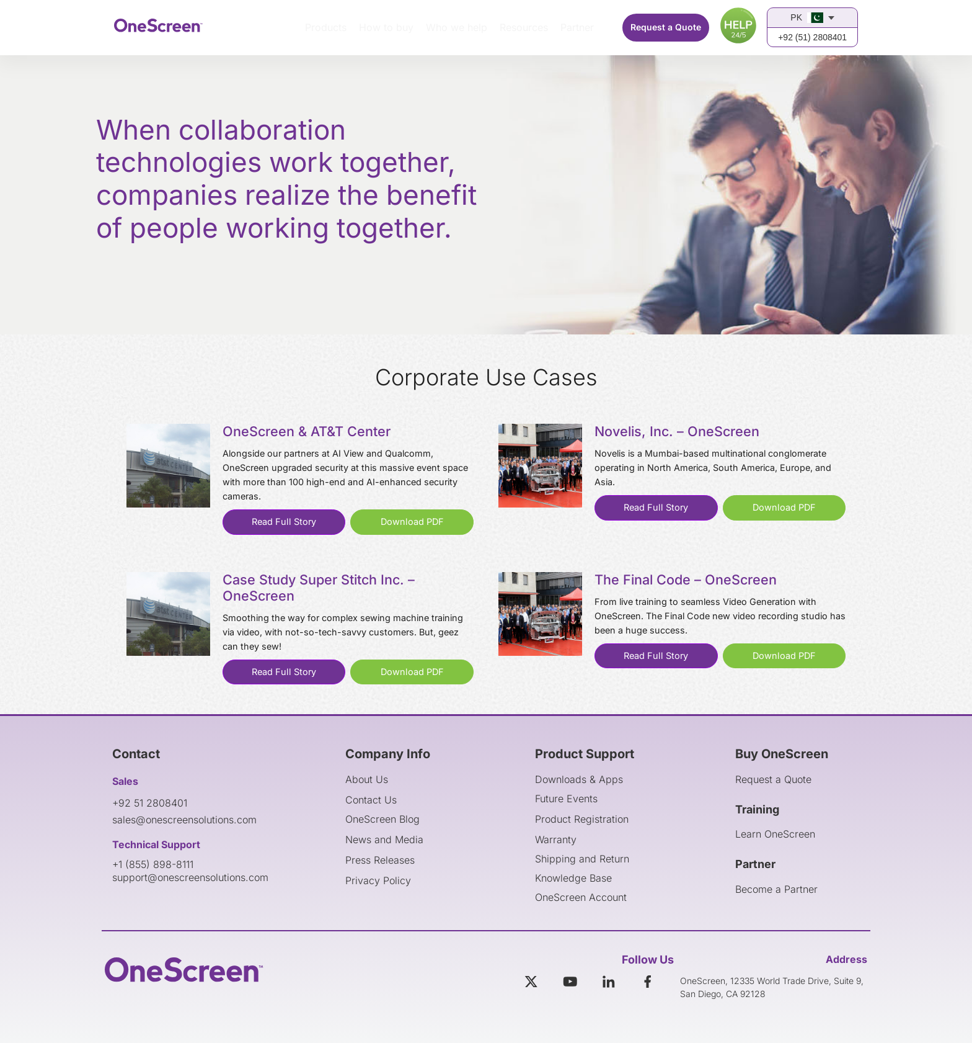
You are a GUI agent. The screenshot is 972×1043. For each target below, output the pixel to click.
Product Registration (582, 819)
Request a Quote (665, 27)
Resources (524, 27)
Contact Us (371, 800)
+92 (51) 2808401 (812, 37)
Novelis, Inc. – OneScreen (676, 431)
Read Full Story (284, 521)
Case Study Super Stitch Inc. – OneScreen (319, 587)
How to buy (386, 27)
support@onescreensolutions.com (190, 877)
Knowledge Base (573, 878)
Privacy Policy (378, 880)
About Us (366, 779)
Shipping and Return (582, 859)
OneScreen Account (581, 897)
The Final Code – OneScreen (685, 579)
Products (326, 27)
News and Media (384, 839)
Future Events (566, 798)
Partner (577, 27)
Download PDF (412, 521)
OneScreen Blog (382, 819)
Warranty (556, 839)
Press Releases (380, 860)
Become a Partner (776, 889)
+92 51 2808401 (149, 803)
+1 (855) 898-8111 (152, 864)
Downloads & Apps (579, 779)
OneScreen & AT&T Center (307, 431)
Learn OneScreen (775, 834)
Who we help (456, 27)
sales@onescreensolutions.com (184, 819)
